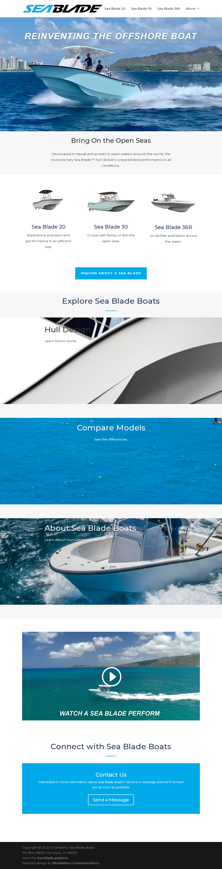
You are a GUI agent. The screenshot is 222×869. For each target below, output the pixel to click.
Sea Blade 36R (168, 9)
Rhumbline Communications (75, 863)
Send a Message (111, 799)
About (191, 9)
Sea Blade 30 (141, 9)
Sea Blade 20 (114, 9)
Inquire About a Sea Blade (111, 273)
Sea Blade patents (52, 858)
